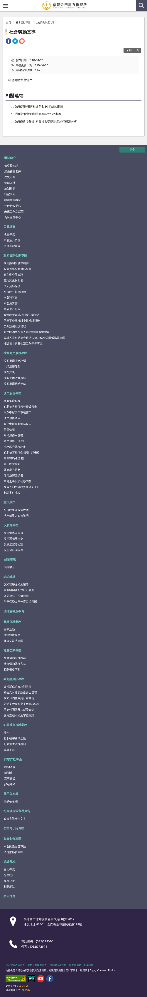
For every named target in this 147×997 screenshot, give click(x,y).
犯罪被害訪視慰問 (15, 744)
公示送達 (9, 896)
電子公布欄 (11, 793)
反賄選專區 (11, 525)
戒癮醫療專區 (12, 635)
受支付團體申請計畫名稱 (19, 698)
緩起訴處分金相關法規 (17, 686)
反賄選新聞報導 (13, 550)
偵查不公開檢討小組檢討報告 (22, 320)
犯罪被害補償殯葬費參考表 (20, 406)
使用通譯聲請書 (13, 475)
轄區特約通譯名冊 (15, 458)
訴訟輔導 (9, 576)
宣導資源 (9, 778)
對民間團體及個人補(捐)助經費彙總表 (27, 332)
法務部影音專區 (13, 852)
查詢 (141, 5)
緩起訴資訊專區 (14, 679)
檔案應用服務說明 (15, 360)
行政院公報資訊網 (15, 291)
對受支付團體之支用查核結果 (22, 703)
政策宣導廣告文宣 (15, 818)
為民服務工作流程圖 (16, 595)
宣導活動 (9, 629)
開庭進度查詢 (12, 400)
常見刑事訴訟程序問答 (17, 481)
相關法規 (9, 767)
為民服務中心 (12, 217)
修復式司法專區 (13, 640)
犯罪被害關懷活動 (15, 738)
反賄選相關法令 (13, 538)
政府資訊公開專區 (15, 255)
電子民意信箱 (12, 464)
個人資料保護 (12, 286)
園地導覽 (9, 869)
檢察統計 (9, 875)
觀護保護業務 (12, 621)
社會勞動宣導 (22, 31)
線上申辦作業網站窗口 (17, 423)
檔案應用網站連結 (15, 383)
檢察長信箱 (75, 964)
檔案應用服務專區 (15, 353)
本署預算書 (11, 297)
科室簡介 (9, 194)
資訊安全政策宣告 (15, 964)
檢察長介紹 (11, 165)
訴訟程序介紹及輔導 (16, 584)
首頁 (8, 22)
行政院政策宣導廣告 (17, 811)
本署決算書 (11, 303)
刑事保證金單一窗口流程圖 (20, 601)
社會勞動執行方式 (15, 663)
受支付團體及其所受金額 (19, 709)
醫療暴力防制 (12, 469)
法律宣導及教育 (14, 611)
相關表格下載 (12, 669)
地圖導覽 (9, 234)
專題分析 (9, 880)
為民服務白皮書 (13, 435)
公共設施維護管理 (15, 326)
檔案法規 (9, 372)
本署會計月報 (12, 309)
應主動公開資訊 (13, 274)
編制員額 (9, 188)
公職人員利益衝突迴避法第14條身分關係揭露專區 (34, 337)
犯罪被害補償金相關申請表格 (22, 452)
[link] (8, 41)
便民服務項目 (12, 418)
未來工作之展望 (14, 211)
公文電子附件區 (14, 828)
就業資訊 (10, 559)
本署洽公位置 (12, 240)
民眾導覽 (9, 226)
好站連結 (9, 784)
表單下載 (9, 749)
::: (3, 2)
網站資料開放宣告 (37, 964)
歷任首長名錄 (12, 171)
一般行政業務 (12, 205)
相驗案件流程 (12, 492)
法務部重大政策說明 (16, 515)
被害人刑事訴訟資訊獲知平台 (22, 487)
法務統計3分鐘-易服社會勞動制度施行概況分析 (46, 121)
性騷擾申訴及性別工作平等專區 (23, 343)
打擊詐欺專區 (13, 759)
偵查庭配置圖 (12, 245)
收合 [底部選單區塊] (132, 149)
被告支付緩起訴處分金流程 (20, 692)
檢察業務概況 (12, 200)
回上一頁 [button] (134, 50)
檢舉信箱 (89, 964)
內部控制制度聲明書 (16, 263)
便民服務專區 (12, 393)
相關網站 (9, 886)
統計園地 (9, 861)
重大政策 (9, 502)
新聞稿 (8, 772)
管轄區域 (9, 182)
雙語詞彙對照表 (13, 280)
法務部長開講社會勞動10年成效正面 (39, 106)
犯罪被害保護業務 (15, 725)
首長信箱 (9, 429)
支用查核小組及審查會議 (19, 715)
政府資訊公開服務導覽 (17, 268)
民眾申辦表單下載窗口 (17, 412)
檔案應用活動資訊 (15, 377)
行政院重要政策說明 (16, 509)
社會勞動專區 (23, 22)
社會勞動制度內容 (45, 22)
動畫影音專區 (12, 838)
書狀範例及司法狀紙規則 (19, 590)
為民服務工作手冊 (15, 441)
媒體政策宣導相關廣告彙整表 (22, 314)
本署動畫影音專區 (15, 846)
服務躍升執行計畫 (15, 446)
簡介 (6, 732)
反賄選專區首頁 (13, 532)
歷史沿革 (9, 177)
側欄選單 (5, 6)
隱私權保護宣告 (58, 964)
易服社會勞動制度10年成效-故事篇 (38, 114)
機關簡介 (10, 158)
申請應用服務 (12, 366)
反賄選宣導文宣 (13, 544)
